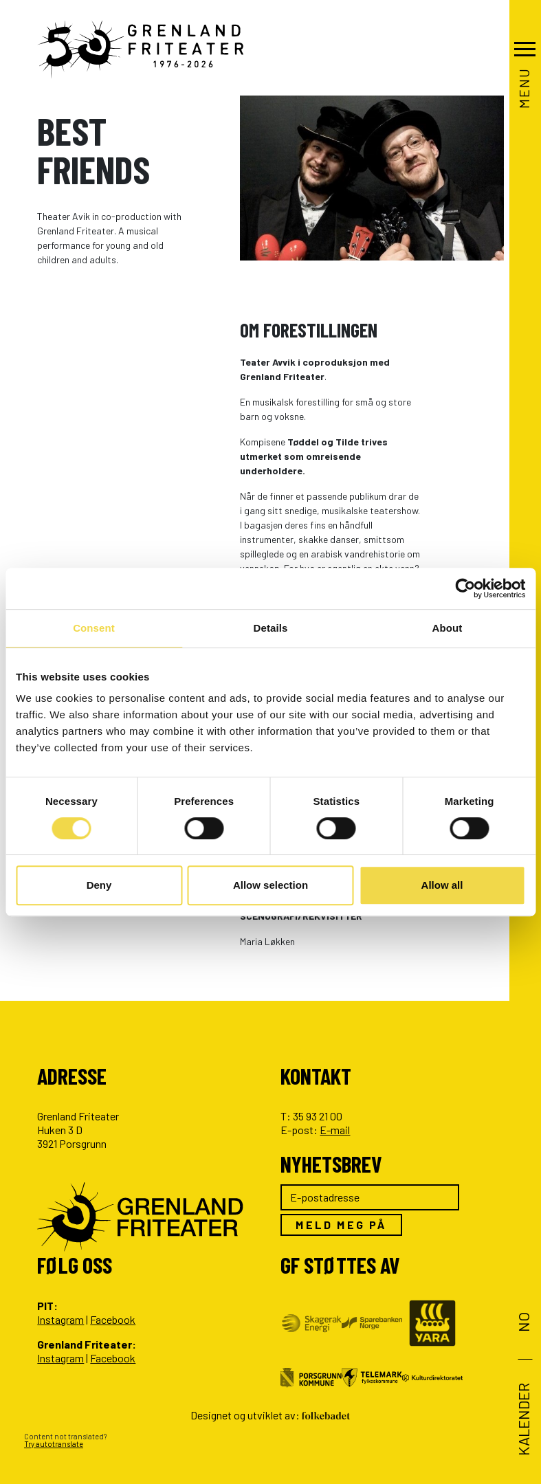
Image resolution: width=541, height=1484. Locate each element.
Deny (99, 885)
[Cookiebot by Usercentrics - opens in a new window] (465, 588)
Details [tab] (271, 628)
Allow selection (270, 885)
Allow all (442, 885)
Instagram (60, 1319)
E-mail (335, 1129)
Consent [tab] (94, 628)
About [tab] (447, 628)
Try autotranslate (53, 1443)
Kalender (522, 1419)
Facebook (112, 1319)
